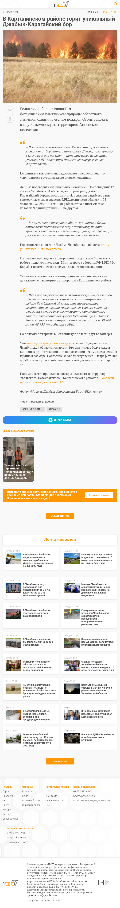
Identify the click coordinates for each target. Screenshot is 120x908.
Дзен (48, 805)
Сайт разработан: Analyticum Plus (43, 900)
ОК (115, 11)
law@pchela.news (47, 895)
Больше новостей (60, 515)
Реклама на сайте (17, 842)
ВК (110, 11)
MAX (104, 11)
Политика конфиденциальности (91, 800)
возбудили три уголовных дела (49, 343)
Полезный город (31, 800)
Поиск (25, 796)
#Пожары (54, 409)
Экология (8, 796)
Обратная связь (31, 805)
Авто (5, 800)
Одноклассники (54, 800)
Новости (27, 791)
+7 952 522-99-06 (82, 791)
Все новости (60, 761)
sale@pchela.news (17, 837)
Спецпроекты (10, 818)
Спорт (6, 805)
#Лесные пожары (32, 409)
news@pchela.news (84, 796)
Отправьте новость (99, 495)
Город (6, 791)
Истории (7, 809)
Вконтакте (51, 796)
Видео (6, 814)
